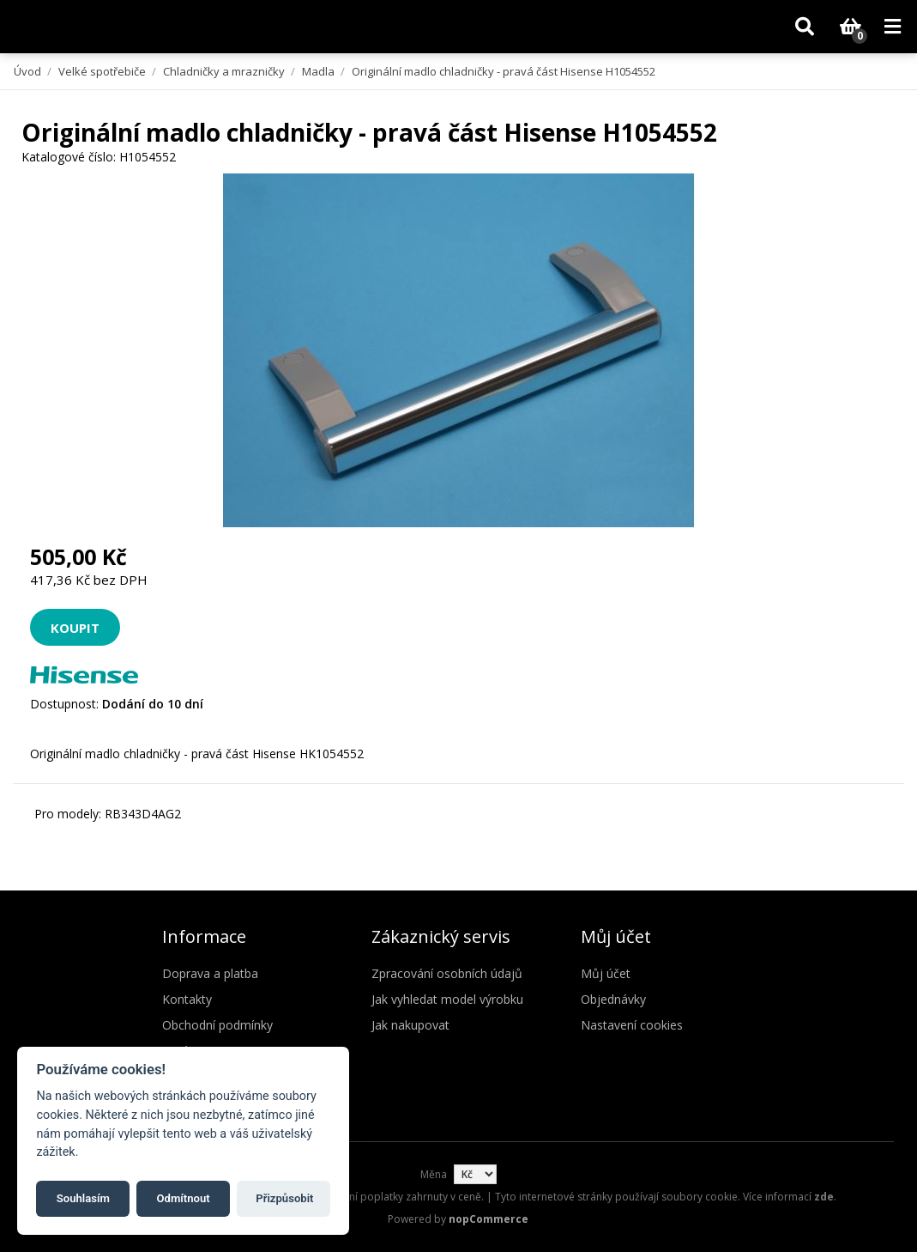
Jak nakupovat (410, 1025)
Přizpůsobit (284, 1198)
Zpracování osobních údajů (446, 973)
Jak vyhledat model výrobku (447, 999)
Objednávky (613, 999)
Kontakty (187, 999)
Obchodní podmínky (217, 1025)
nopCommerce (488, 1219)
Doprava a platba (210, 973)
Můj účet (605, 973)
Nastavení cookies (632, 1025)
